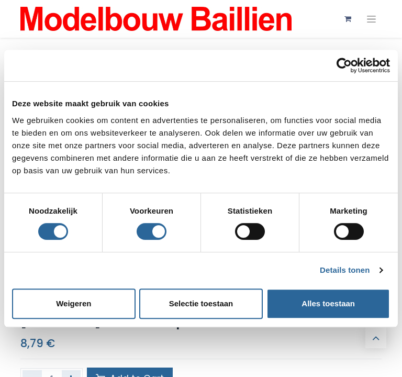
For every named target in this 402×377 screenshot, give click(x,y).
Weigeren (73, 303)
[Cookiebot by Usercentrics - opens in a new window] (344, 65)
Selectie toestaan (201, 303)
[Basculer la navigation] (371, 19)
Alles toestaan (328, 303)
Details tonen (345, 269)
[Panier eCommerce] (347, 18)
